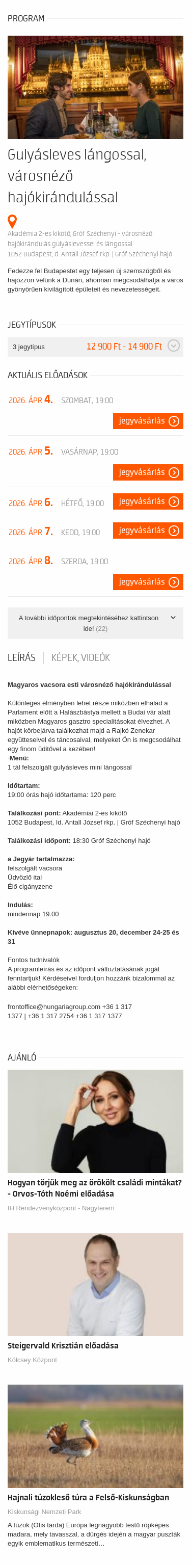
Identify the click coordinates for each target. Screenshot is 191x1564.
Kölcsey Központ (32, 1360)
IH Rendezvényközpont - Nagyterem (61, 1208)
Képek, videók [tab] (80, 658)
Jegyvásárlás (142, 421)
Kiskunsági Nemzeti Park (44, 1512)
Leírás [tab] (22, 658)
